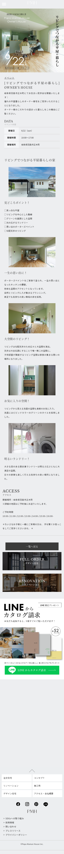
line (45, 803)
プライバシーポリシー (16, 834)
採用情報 (9, 822)
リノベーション (10, 785)
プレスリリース (12, 830)
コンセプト (39, 777)
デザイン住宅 (9, 793)
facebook (18, 803)
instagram (27, 803)
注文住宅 (7, 777)
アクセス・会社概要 (43, 793)
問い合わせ (10, 826)
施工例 (37, 785)
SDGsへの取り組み (14, 818)
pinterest (36, 803)
